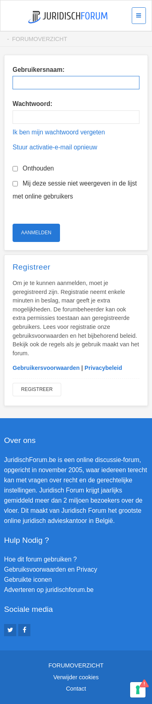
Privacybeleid (103, 368)
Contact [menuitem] (76, 688)
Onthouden (33, 168)
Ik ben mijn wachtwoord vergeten (59, 132)
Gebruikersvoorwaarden (46, 368)
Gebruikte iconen (28, 579)
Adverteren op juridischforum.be (49, 589)
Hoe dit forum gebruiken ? (40, 559)
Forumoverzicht (39, 39)
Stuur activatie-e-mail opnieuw (55, 147)
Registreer (37, 389)
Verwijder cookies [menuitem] (76, 677)
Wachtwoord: (32, 103)
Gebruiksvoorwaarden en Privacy (50, 569)
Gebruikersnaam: (38, 69)
